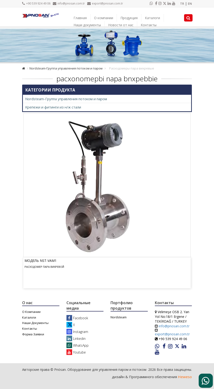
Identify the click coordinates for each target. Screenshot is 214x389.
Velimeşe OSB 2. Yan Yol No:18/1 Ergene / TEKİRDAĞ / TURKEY (172, 317)
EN (190, 3)
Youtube (76, 352)
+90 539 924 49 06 (36, 3)
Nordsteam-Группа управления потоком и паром (66, 68)
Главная (80, 18)
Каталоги (152, 18)
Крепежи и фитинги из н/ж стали (53, 107)
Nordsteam (119, 317)
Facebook (77, 318)
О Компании (31, 312)
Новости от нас (120, 25)
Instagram (77, 331)
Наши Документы (35, 323)
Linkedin (76, 338)
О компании (103, 18)
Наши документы (87, 25)
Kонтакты (148, 25)
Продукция (129, 18)
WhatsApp (77, 345)
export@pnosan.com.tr (105, 3)
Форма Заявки (33, 334)
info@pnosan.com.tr (69, 3)
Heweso (185, 376)
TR (182, 3)
